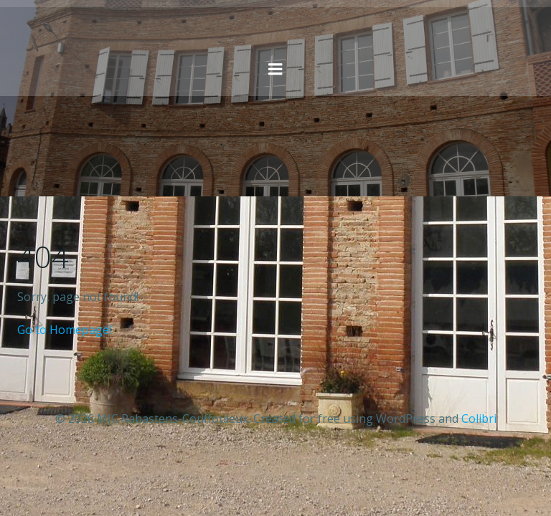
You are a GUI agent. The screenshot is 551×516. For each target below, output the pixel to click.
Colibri (478, 418)
